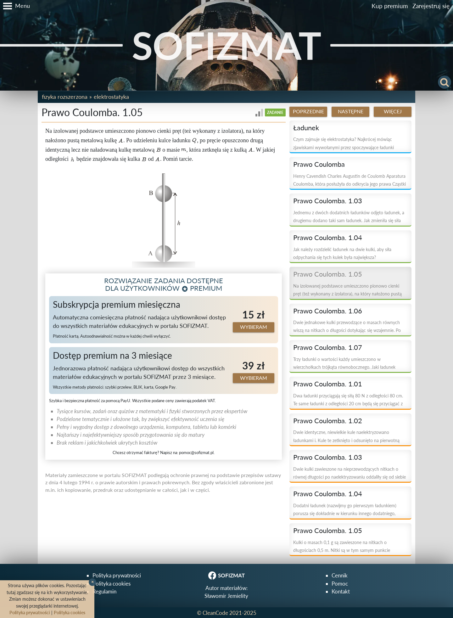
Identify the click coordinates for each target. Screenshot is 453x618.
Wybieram (253, 327)
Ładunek (306, 128)
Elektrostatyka (111, 96)
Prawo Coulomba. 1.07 (327, 347)
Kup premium (390, 5)
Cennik (340, 575)
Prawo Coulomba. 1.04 (327, 237)
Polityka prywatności (116, 575)
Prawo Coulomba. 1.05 (327, 274)
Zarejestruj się (431, 5)
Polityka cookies (111, 583)
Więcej (393, 111)
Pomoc (340, 583)
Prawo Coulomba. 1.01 (327, 384)
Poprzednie (308, 111)
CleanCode (215, 613)
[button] (15, 6)
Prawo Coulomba (319, 164)
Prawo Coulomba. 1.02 (327, 421)
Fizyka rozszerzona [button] (64, 96)
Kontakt (341, 591)
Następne (350, 111)
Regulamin (104, 591)
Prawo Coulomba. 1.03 (327, 201)
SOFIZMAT (227, 45)
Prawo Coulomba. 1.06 (327, 311)
